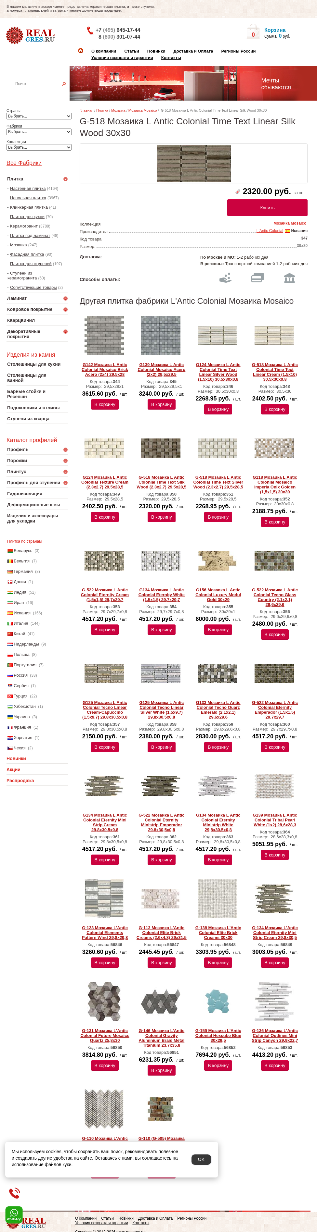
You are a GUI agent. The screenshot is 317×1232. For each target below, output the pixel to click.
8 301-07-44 (119, 37)
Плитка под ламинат (30, 235)
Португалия (25, 664)
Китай (19, 633)
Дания (20, 581)
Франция (22, 727)
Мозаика (18, 244)
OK (201, 1159)
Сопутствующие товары (33, 287)
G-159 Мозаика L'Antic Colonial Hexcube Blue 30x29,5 (218, 1035)
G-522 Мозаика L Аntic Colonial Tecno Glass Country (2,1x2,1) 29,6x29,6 (275, 597)
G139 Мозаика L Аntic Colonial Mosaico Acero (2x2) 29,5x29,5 (161, 369)
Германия (23, 571)
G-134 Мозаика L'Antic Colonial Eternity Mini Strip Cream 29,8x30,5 (275, 932)
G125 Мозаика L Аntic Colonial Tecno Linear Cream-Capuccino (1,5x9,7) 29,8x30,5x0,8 (104, 710)
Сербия (21, 685)
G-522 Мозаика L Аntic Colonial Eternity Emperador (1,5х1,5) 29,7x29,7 (275, 710)
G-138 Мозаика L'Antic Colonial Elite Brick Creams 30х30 (218, 932)
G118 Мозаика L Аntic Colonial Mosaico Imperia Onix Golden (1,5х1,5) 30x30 (275, 484)
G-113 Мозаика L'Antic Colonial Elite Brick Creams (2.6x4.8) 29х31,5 (162, 932)
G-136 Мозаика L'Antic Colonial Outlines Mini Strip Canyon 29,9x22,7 (275, 1035)
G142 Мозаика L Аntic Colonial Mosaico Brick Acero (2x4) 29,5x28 (105, 369)
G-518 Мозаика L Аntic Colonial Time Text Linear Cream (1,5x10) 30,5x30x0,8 (275, 372)
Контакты (171, 57)
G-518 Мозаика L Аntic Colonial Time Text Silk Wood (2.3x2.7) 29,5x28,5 (161, 482)
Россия (21, 675)
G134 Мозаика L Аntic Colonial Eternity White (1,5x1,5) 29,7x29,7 (162, 594)
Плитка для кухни (27, 216)
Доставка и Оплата (193, 51)
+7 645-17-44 (118, 30)
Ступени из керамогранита (22, 275)
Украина (22, 716)
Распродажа (20, 780)
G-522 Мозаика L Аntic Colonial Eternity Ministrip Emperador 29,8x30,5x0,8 (161, 822)
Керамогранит (24, 226)
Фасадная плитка (27, 254)
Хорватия (23, 737)
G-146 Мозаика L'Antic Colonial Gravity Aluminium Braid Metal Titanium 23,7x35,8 (161, 1038)
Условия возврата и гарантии (122, 57)
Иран (19, 602)
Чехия (19, 747)
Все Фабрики (24, 163)
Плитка (102, 110)
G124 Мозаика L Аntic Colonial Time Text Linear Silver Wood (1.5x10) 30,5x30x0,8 (218, 372)
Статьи (131, 51)
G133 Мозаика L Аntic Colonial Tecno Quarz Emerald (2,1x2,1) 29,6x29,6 (218, 710)
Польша (21, 654)
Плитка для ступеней (31, 263)
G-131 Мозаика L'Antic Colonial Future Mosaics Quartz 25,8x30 (104, 1035)
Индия (20, 592)
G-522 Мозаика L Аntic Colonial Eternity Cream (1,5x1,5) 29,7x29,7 (105, 594)
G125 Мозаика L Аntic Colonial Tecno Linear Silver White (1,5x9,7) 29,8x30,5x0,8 (161, 710)
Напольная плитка (28, 197)
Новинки (156, 51)
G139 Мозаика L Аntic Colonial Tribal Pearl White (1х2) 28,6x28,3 (275, 820)
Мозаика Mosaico (142, 110)
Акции (13, 769)
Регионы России (238, 51)
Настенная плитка (44, 93)
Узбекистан (25, 706)
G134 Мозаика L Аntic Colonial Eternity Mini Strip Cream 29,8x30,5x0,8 (105, 822)
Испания (22, 612)
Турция (21, 696)
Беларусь (23, 550)
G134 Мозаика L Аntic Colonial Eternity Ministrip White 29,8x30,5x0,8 (218, 822)
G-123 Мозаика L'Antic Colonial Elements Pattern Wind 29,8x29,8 (105, 932)
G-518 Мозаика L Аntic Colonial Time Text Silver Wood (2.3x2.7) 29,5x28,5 (218, 482)
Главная (86, 110)
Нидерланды (26, 644)
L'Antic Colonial (270, 230)
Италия (21, 623)
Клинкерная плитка (29, 207)
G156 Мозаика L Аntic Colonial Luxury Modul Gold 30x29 (218, 594)
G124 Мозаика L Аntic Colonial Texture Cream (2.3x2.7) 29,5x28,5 (104, 482)
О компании (103, 51)
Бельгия (22, 561)
